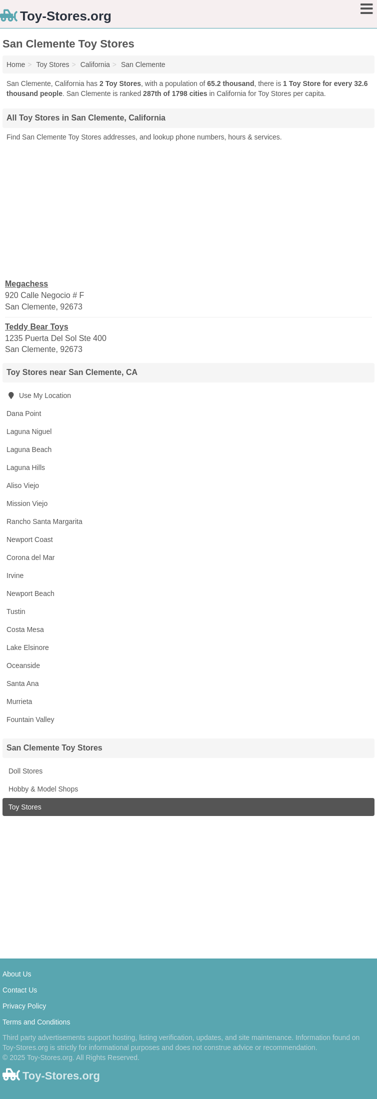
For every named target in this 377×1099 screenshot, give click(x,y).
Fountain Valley (30, 720)
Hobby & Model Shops (42, 789)
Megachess (26, 284)
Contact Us (19, 990)
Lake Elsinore (27, 648)
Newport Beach (30, 594)
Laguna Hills (25, 468)
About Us (17, 974)
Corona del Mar (30, 558)
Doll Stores (24, 771)
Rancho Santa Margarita (44, 522)
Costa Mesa (25, 630)
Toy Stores (24, 807)
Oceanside (23, 666)
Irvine (15, 576)
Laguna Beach (29, 450)
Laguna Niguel (29, 432)
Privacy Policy (24, 1006)
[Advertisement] (188, 209)
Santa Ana (22, 684)
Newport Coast (29, 540)
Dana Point (23, 414)
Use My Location (38, 396)
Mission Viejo (27, 504)
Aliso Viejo (22, 486)
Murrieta (19, 702)
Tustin (16, 612)
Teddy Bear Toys (36, 326)
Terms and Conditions (36, 1022)
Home (15, 64)
